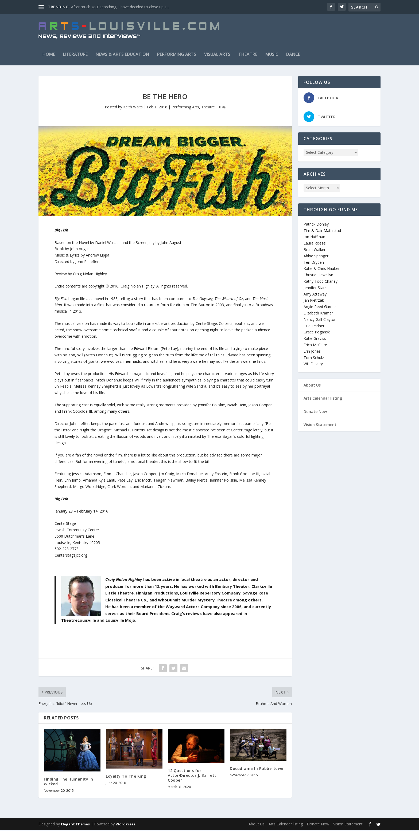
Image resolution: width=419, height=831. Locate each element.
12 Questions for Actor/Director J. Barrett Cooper (192, 776)
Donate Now (315, 412)
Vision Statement (320, 425)
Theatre (247, 55)
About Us (312, 385)
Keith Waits (133, 107)
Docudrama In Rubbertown (257, 768)
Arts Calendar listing (323, 398)
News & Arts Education (122, 55)
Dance (293, 55)
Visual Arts (217, 55)
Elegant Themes (75, 824)
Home (48, 55)
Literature (75, 55)
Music (271, 55)
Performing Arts (176, 55)
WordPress (125, 824)
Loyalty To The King (126, 776)
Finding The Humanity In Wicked (68, 782)
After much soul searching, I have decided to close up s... (120, 6)
